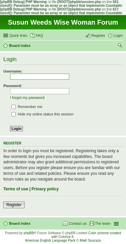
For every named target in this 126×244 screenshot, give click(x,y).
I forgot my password (27, 98)
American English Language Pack (50, 240)
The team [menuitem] (103, 223)
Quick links (18, 35)
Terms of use (15, 189)
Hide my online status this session (42, 114)
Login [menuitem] (118, 35)
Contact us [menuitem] (78, 223)
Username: (13, 71)
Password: (12, 86)
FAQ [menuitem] (39, 35)
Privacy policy (45, 189)
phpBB (29, 233)
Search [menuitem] (120, 46)
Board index (20, 223)
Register (14, 204)
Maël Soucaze (90, 240)
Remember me (26, 107)
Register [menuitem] (98, 35)
